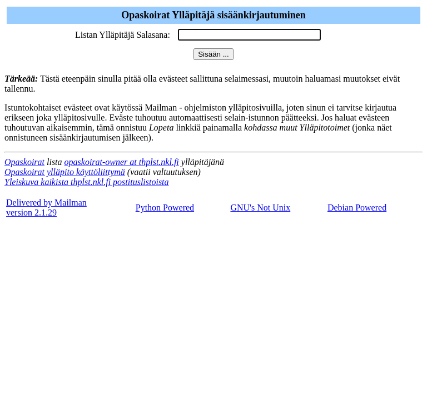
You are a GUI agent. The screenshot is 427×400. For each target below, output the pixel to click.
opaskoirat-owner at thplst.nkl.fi (121, 162)
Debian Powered (356, 207)
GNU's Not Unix (260, 207)
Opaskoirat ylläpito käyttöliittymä (64, 172)
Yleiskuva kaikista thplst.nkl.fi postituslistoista (86, 182)
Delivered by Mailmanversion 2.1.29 (46, 207)
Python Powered (165, 207)
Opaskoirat (24, 162)
